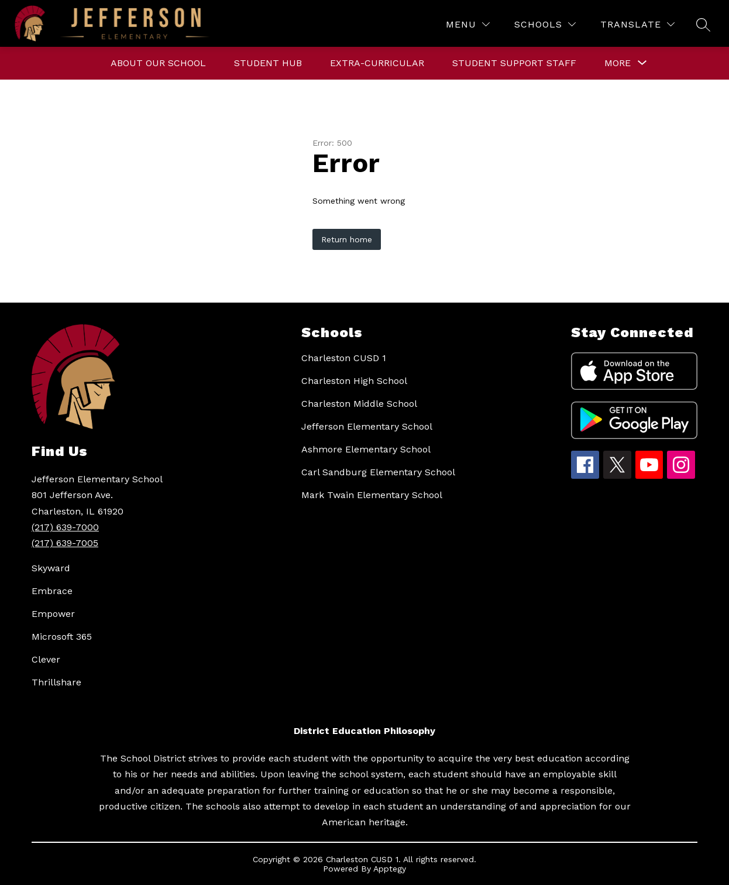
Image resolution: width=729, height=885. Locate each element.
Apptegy (389, 868)
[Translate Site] (637, 24)
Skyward (51, 568)
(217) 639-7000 (65, 527)
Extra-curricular (377, 62)
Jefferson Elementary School (366, 426)
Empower (53, 613)
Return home (346, 239)
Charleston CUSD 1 (343, 357)
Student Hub (268, 62)
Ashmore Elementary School (366, 449)
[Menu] (468, 24)
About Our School (158, 62)
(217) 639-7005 (65, 542)
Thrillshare (56, 682)
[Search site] (703, 25)
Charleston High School (354, 380)
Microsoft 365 (62, 636)
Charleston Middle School (359, 403)
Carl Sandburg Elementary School (378, 472)
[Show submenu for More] (617, 63)
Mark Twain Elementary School (371, 494)
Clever (46, 659)
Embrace (52, 590)
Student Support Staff (514, 62)
